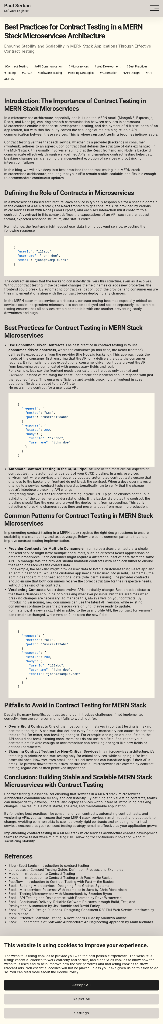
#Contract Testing (16, 66)
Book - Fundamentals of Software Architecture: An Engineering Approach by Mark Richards (80, 921)
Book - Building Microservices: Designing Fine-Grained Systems (58, 885)
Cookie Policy (68, 972)
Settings (81, 1013)
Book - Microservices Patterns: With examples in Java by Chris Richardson (67, 889)
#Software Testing (50, 72)
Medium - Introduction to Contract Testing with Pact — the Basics (60, 877)
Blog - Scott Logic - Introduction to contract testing (48, 865)
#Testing (10, 72)
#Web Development (107, 66)
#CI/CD (27, 72)
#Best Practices (137, 66)
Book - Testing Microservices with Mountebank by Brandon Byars (60, 893)
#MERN (9, 79)
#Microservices (79, 66)
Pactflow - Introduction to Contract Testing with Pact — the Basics (61, 881)
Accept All (81, 985)
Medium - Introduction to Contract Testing (41, 873)
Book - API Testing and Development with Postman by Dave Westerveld (65, 897)
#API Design (131, 72)
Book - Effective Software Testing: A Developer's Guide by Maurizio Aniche (67, 917)
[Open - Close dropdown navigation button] (155, 8)
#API (149, 72)
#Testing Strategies (81, 72)
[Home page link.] (17, 8)
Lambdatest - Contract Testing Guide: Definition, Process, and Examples (65, 869)
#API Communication (48, 66)
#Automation (109, 72)
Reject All (81, 999)
